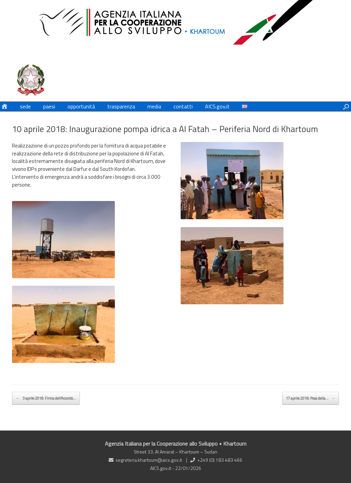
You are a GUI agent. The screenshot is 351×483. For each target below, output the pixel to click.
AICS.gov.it (217, 106)
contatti (183, 106)
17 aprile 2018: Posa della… (310, 398)
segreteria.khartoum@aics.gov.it (149, 459)
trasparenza (121, 106)
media (154, 106)
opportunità (81, 106)
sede (25, 106)
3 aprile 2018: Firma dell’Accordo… (46, 398)
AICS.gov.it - (162, 468)
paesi (49, 106)
